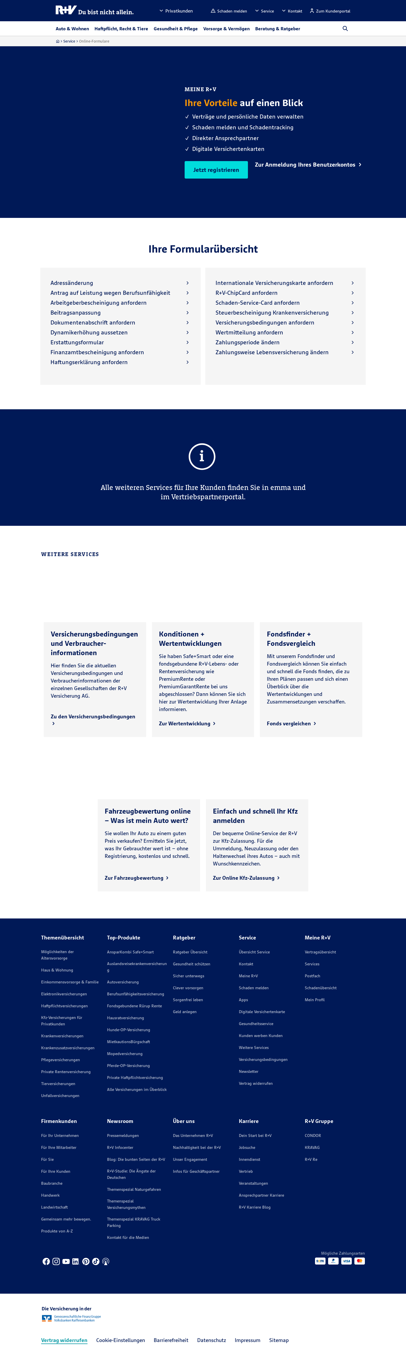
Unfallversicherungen (60, 1095)
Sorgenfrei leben (188, 999)
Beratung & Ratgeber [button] (277, 28)
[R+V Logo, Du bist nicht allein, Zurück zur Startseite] (95, 11)
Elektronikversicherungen (64, 994)
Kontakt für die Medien (128, 1237)
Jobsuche (247, 1147)
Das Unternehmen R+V (193, 1135)
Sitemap (279, 1340)
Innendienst (249, 1159)
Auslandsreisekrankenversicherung (137, 967)
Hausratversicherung (125, 1017)
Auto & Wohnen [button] (72, 28)
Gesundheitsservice (256, 1023)
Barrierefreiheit (171, 1340)
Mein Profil (315, 999)
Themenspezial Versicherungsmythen (126, 1204)
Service (69, 41)
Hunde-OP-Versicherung (128, 1029)
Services (312, 964)
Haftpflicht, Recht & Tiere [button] (121, 28)
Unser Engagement (190, 1159)
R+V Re (311, 1159)
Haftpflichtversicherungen (64, 1005)
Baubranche (51, 1183)
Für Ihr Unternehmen (60, 1135)
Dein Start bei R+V (255, 1135)
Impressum (247, 1340)
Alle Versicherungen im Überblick (137, 1089)
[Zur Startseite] (58, 41)
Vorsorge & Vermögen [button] (226, 28)
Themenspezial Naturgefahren (134, 1189)
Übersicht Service (254, 952)
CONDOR (313, 1135)
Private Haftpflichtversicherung (135, 1077)
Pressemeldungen (123, 1135)
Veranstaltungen (253, 1183)
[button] (175, 11)
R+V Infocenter (120, 1147)
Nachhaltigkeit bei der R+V (197, 1147)
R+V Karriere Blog (255, 1207)
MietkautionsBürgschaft (128, 1041)
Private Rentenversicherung (66, 1071)
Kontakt (246, 964)
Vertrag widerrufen (256, 1083)
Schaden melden (254, 987)
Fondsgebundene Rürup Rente (134, 1005)
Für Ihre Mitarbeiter (58, 1147)
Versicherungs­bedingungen (263, 1059)
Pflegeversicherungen (60, 1059)
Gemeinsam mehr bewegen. (66, 1219)
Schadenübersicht (321, 987)
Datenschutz (211, 1340)
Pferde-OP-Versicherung (128, 1065)
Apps (243, 999)
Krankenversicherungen (62, 1035)
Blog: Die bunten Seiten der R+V (136, 1159)
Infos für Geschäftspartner (196, 1171)
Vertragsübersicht (320, 952)
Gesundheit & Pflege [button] (176, 28)
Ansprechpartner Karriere (261, 1195)
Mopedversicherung (125, 1053)
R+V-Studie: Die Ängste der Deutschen (131, 1174)
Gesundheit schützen (191, 964)
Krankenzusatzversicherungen (67, 1047)
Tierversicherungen (58, 1083)
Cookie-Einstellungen (120, 1340)
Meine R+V (248, 975)
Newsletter (248, 1071)
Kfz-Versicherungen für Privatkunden (61, 1021)
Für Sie (47, 1159)
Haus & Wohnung (57, 970)
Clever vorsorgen (188, 987)
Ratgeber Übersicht (190, 952)
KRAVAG (312, 1147)
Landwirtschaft (54, 1207)
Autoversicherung (123, 982)
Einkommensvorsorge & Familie (70, 982)
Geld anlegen (185, 1011)
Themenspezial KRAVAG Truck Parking (133, 1222)
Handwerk (50, 1195)
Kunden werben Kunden (261, 1035)
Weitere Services (254, 1047)
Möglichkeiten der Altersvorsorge (57, 955)
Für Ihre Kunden (55, 1171)
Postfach (312, 975)
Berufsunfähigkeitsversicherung (135, 994)
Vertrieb (246, 1171)
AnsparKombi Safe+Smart (130, 952)
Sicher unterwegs (188, 975)
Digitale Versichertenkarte (262, 1011)
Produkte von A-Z (57, 1231)
